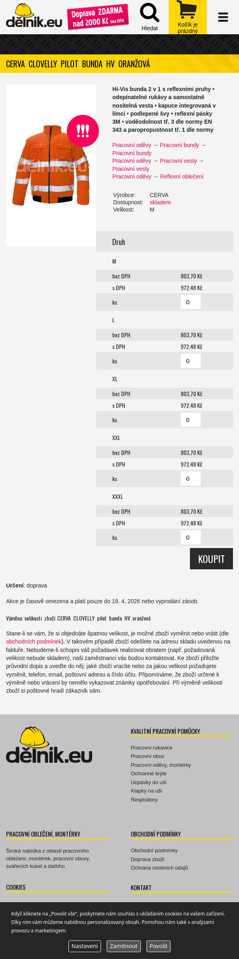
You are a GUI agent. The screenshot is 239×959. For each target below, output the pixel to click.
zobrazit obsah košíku (188, 17)
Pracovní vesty (178, 161)
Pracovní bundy (179, 145)
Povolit (159, 946)
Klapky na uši (146, 791)
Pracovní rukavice (151, 748)
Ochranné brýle (149, 773)
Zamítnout (123, 946)
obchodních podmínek (34, 641)
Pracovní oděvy (131, 145)
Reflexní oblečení (182, 176)
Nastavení (85, 946)
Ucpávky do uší (149, 782)
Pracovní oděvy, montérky (161, 765)
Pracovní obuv (147, 756)
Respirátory (144, 800)
